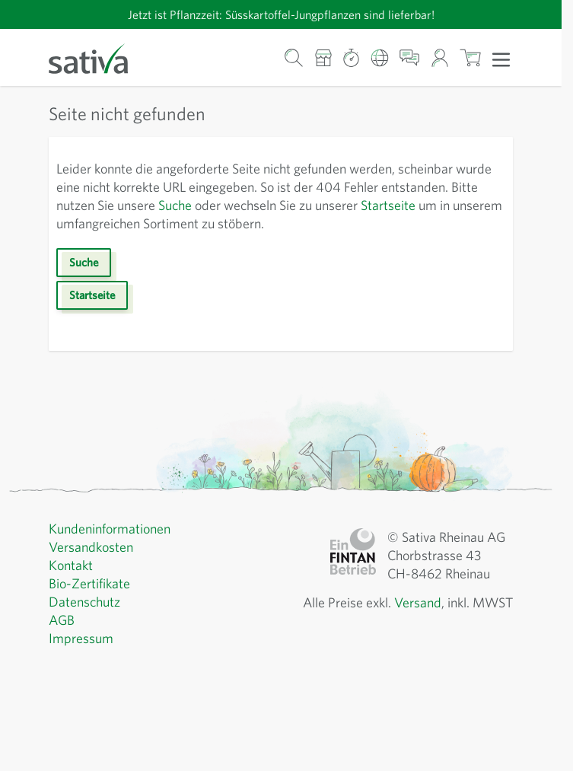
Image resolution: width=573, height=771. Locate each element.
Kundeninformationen (109, 529)
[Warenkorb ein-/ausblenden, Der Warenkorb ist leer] (470, 57)
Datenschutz (84, 602)
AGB (62, 620)
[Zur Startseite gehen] (98, 57)
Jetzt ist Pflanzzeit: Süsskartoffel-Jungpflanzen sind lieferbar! (281, 14)
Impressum (81, 638)
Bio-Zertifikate (89, 583)
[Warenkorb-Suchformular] (294, 57)
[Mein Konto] (439, 57)
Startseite (388, 205)
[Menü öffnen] (501, 59)
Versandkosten (91, 547)
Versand (417, 602)
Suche (175, 205)
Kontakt (71, 565)
